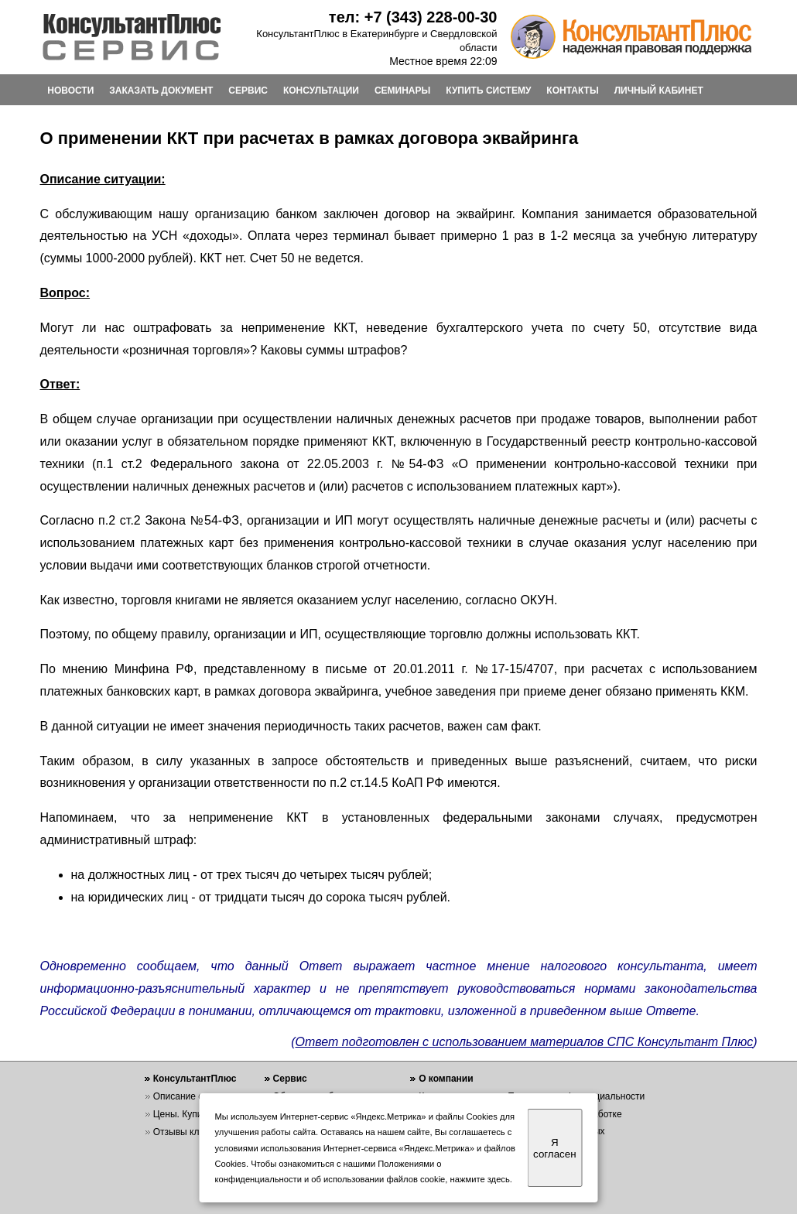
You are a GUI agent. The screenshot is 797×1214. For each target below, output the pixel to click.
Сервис (290, 1078)
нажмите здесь (480, 1179)
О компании (446, 1078)
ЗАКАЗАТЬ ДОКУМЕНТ (161, 90)
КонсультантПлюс (195, 1078)
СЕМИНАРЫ (402, 90)
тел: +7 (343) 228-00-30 (413, 17)
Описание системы (194, 1096)
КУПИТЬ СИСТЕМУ (488, 90)
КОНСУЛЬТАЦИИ (321, 90)
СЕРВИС (248, 90)
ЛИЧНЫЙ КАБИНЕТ (658, 90)
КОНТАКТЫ (572, 90)
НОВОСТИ (70, 90)
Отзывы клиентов (191, 1132)
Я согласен (554, 1148)
